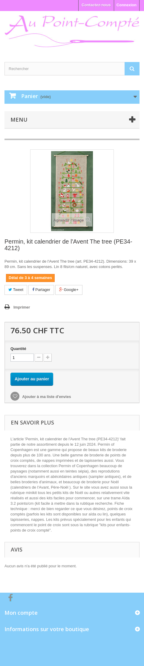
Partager (41, 289)
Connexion (127, 5)
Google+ (69, 289)
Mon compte (21, 612)
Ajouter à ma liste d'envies (46, 396)
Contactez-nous (96, 5)
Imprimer (21, 307)
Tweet (15, 289)
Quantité (18, 348)
